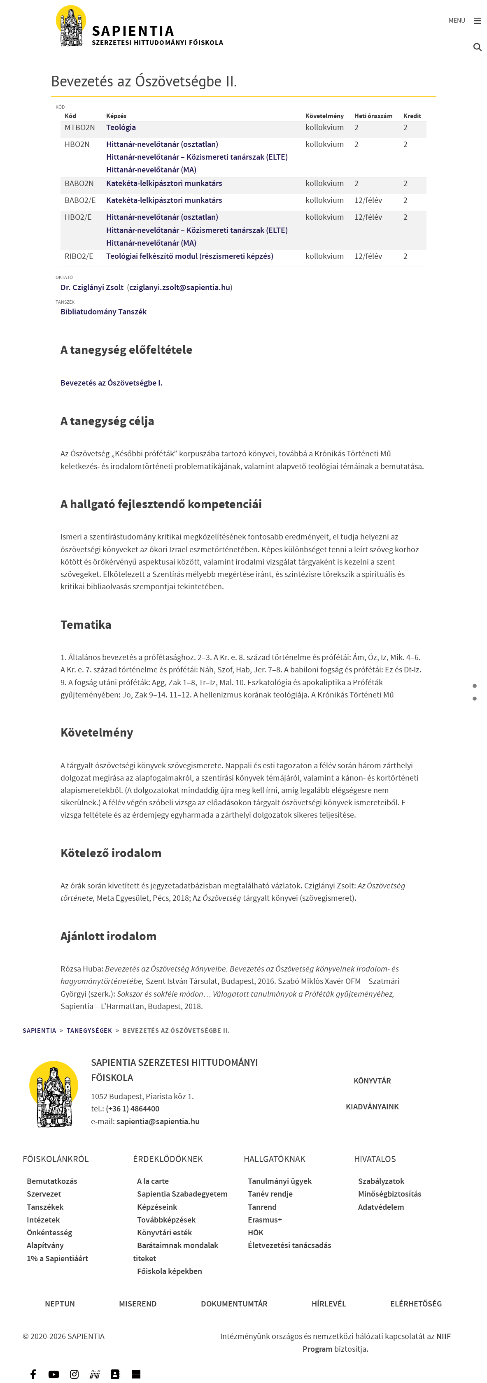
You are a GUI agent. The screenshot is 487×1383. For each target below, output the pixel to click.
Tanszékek (45, 1207)
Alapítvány (45, 1245)
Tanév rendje (270, 1194)
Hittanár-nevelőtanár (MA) (151, 170)
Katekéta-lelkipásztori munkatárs (164, 183)
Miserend (138, 1304)
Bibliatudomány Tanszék (104, 312)
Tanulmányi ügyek (280, 1181)
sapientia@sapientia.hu (158, 1121)
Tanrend (262, 1207)
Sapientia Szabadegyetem (182, 1194)
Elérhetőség (416, 1304)
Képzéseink (157, 1207)
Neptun (60, 1304)
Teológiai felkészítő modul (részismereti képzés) (189, 256)
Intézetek (43, 1220)
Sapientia (39, 1030)
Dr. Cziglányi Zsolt (93, 287)
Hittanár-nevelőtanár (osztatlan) (162, 144)
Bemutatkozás (52, 1181)
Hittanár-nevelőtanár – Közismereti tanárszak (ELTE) (197, 157)
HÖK (255, 1233)
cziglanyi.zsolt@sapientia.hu (179, 287)
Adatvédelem (381, 1207)
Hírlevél (329, 1304)
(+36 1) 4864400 (132, 1109)
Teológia (121, 127)
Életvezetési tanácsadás (289, 1245)
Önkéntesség (49, 1233)
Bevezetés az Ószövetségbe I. (112, 383)
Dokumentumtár (234, 1304)
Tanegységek (89, 1030)
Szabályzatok (381, 1181)
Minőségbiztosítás (390, 1194)
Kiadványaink (372, 1107)
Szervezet (44, 1194)
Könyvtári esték (164, 1233)
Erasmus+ (265, 1220)
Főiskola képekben (169, 1271)
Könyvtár (372, 1081)
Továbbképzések (166, 1220)
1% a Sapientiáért (57, 1258)
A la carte (153, 1181)
